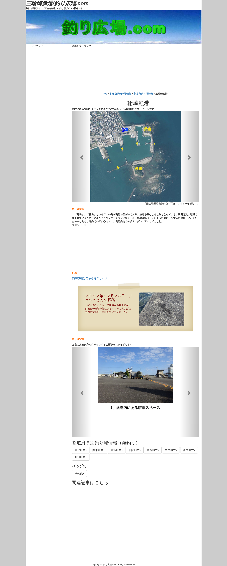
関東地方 (98, 450)
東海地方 (117, 450)
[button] (81, 156)
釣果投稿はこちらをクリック (89, 278)
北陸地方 (135, 450)
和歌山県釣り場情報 (120, 93)
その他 (79, 473)
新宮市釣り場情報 (143, 93)
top (105, 93)
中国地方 (171, 450)
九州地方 (81, 457)
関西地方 (153, 450)
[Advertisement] (135, 69)
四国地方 (189, 450)
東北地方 (81, 450)
